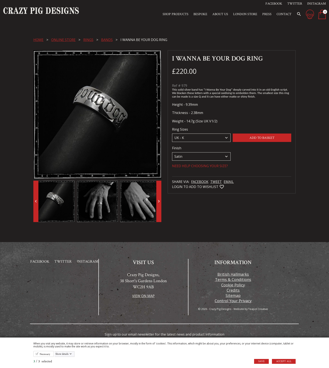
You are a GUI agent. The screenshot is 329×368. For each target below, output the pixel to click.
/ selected (42, 361)
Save (261, 361)
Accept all (283, 361)
